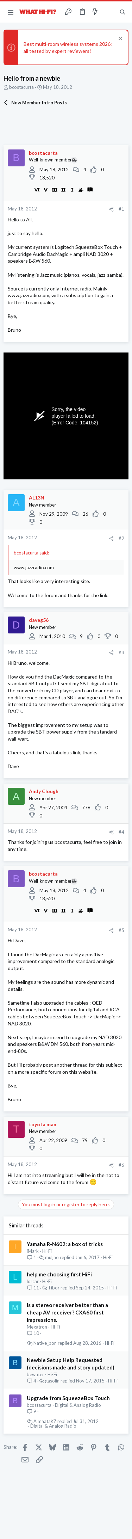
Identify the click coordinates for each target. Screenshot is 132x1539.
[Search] (122, 12)
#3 (121, 652)
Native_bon (45, 1343)
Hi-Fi (47, 1251)
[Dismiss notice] (119, 39)
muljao (52, 1257)
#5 (121, 930)
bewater (35, 1374)
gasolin (52, 1381)
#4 (121, 832)
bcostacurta (21, 87)
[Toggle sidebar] (109, 12)
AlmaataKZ (44, 1421)
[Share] (111, 209)
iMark (33, 1251)
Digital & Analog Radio (78, 1405)
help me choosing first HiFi (59, 1274)
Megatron (37, 1327)
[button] (11, 12)
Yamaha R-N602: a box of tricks (65, 1244)
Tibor (53, 1288)
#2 (121, 538)
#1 (121, 209)
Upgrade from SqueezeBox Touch (68, 1398)
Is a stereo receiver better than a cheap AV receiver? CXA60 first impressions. (67, 1312)
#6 (121, 1165)
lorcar (33, 1281)
